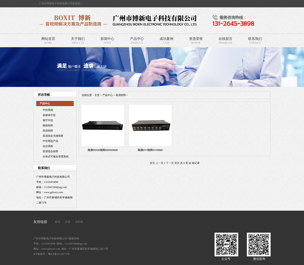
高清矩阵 (48, 130)
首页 (152, 163)
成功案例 (166, 39)
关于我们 (78, 39)
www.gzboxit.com (50, 248)
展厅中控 (48, 120)
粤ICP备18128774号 (59, 254)
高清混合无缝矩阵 (53, 135)
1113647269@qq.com (75, 243)
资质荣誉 (196, 39)
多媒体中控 (49, 115)
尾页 (177, 163)
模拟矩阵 (48, 125)
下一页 (170, 163)
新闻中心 (107, 39)
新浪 (57, 221)
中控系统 (48, 109)
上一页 (159, 163)
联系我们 (255, 39)
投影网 (79, 221)
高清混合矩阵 (50, 151)
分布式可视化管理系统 (56, 156)
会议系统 (48, 146)
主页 (97, 95)
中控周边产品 (50, 141)
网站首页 (48, 39)
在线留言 (225, 39)
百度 (67, 221)
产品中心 (137, 39)
